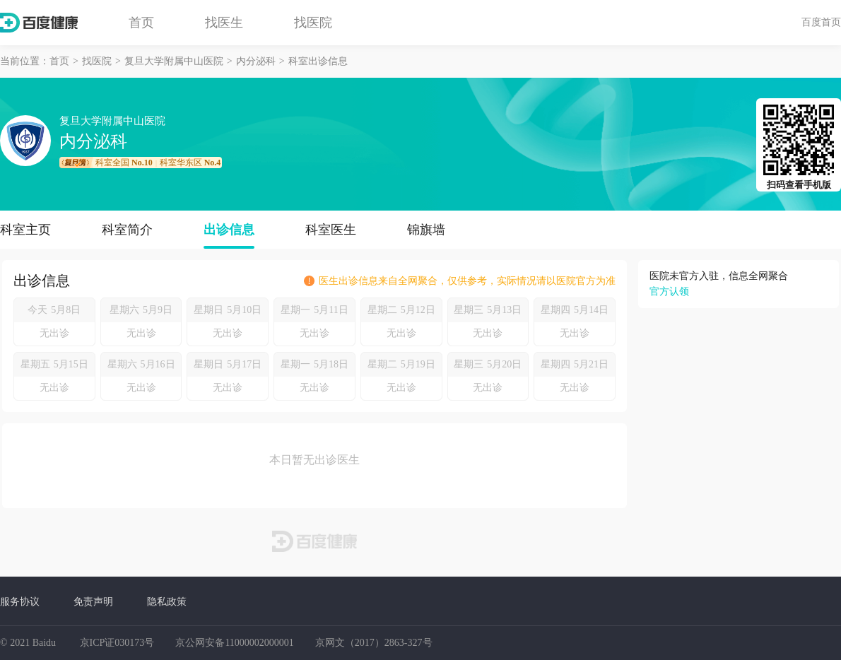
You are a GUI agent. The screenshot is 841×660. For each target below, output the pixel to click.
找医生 (224, 23)
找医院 (313, 23)
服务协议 (20, 601)
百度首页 (821, 22)
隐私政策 (167, 601)
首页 (141, 23)
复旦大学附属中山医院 (173, 61)
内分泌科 (256, 61)
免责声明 (93, 601)
